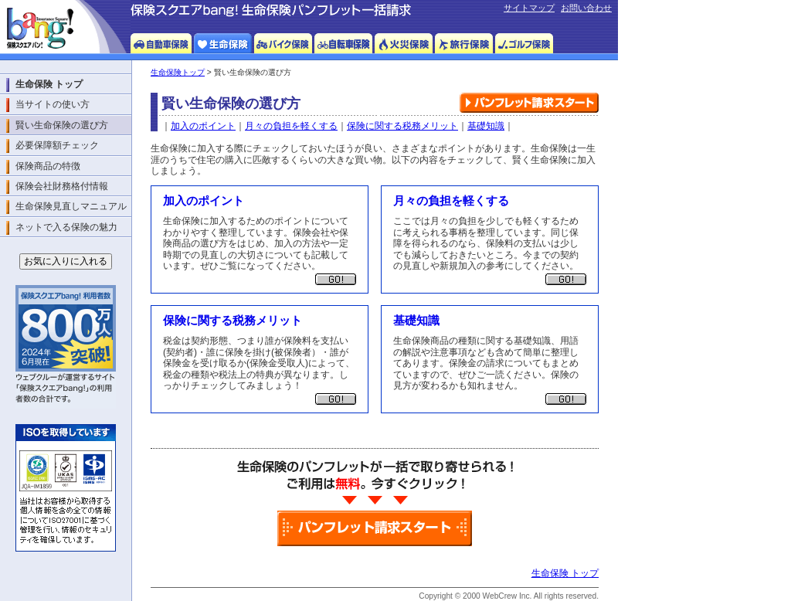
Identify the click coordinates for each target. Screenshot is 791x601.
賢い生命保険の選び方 (61, 125)
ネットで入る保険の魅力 (66, 227)
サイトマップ (529, 7)
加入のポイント (203, 126)
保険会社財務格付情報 (61, 186)
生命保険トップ (178, 72)
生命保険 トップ (565, 573)
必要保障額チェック (57, 145)
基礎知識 (485, 126)
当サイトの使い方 (52, 104)
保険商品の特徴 (47, 166)
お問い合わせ (586, 7)
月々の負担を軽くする (291, 126)
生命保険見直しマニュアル (71, 206)
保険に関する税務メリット (402, 126)
